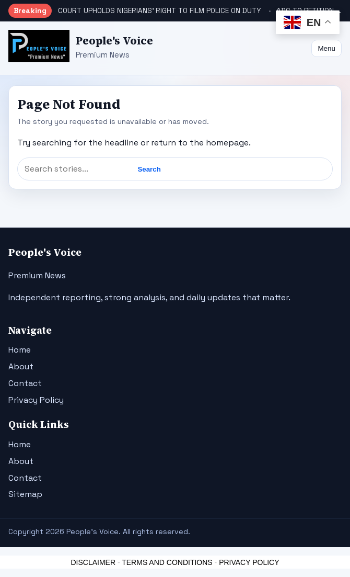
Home (19, 349)
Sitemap (25, 494)
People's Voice (114, 40)
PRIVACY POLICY (249, 562)
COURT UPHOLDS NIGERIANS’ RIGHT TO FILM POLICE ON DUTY (159, 10)
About (20, 366)
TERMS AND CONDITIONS (167, 562)
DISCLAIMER (93, 562)
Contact (25, 383)
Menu (326, 48)
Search (148, 169)
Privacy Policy (36, 399)
